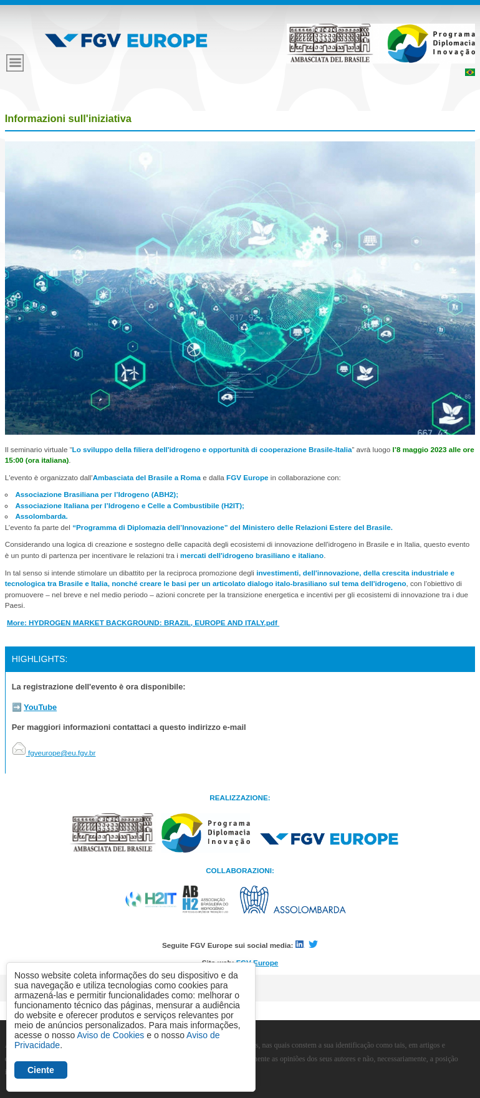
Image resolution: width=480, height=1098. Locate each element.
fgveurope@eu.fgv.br (54, 753)
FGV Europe (257, 962)
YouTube (40, 707)
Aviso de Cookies (110, 1035)
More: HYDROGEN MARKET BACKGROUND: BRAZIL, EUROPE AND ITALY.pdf (143, 622)
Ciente (40, 1070)
